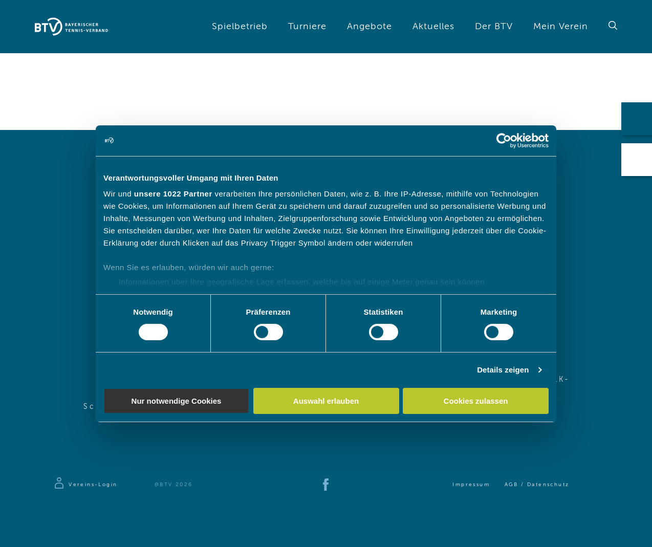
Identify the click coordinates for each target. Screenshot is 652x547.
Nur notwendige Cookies (177, 401)
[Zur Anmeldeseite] (85, 484)
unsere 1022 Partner (173, 193)
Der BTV (494, 26)
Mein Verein (560, 26)
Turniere (307, 26)
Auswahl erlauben (326, 401)
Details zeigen (503, 369)
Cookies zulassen (476, 401)
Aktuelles (433, 26)
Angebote (369, 26)
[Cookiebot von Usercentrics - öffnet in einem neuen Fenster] (504, 140)
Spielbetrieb (240, 26)
